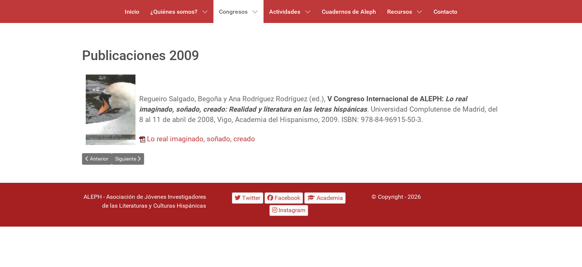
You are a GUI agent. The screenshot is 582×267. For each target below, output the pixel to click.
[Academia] (325, 197)
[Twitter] (247, 197)
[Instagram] (288, 210)
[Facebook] (284, 197)
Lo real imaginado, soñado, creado (201, 139)
